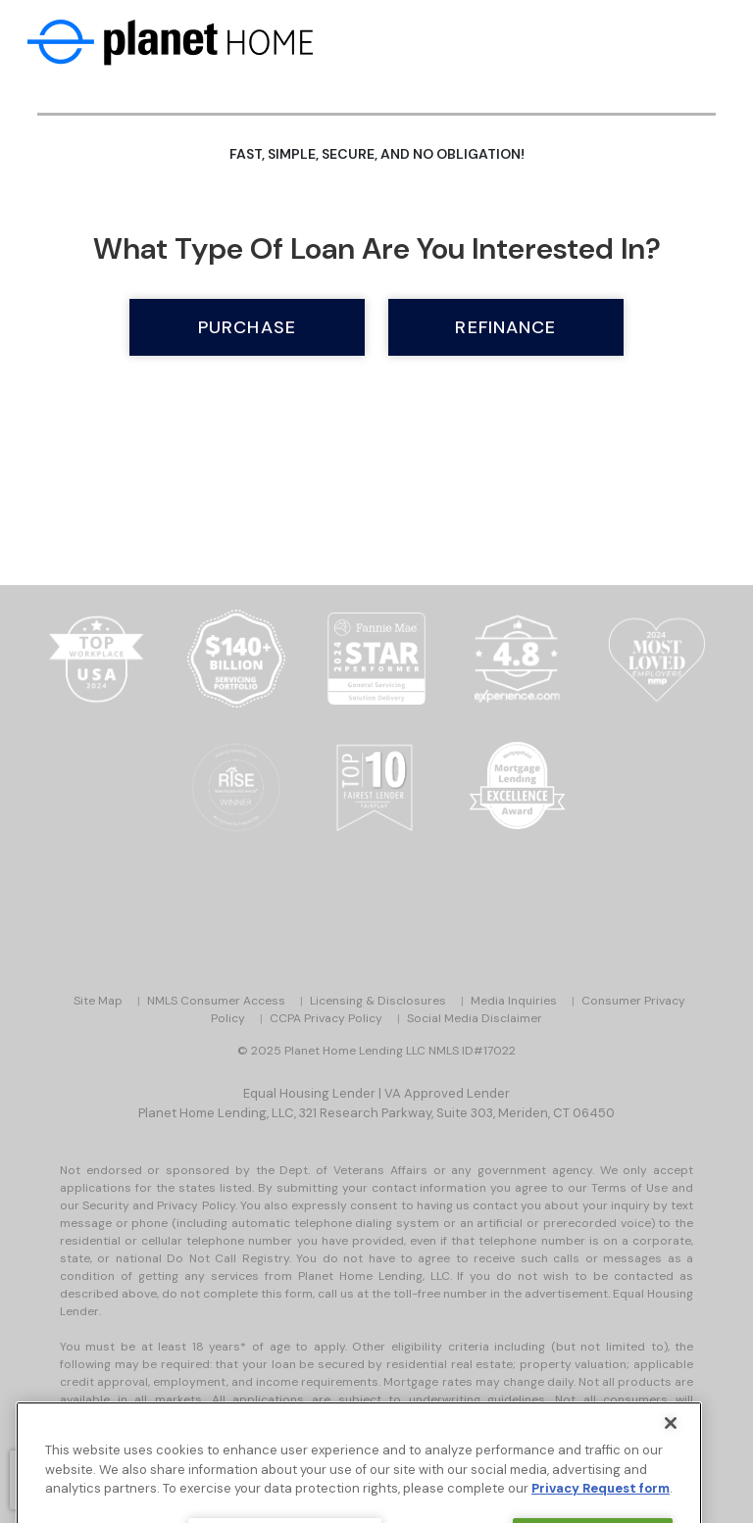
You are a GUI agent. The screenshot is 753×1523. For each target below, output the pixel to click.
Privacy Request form (600, 1507)
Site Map (98, 1000)
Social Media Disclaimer (474, 1018)
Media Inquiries (514, 1000)
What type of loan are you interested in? (377, 248)
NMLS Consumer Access (216, 1000)
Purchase (247, 327)
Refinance (505, 327)
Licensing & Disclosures (378, 1000)
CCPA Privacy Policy (326, 1018)
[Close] (670, 1442)
